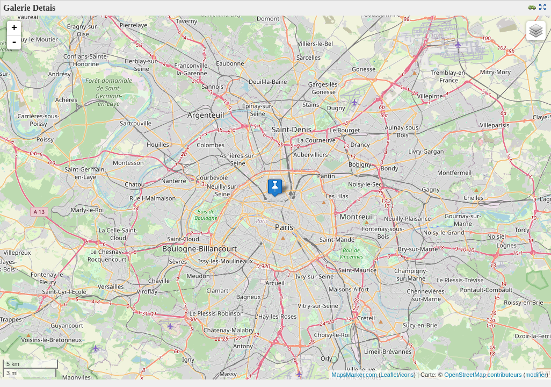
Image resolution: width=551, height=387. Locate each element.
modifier (535, 374)
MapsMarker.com (353, 374)
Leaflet (389, 374)
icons (407, 374)
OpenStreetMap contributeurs (482, 374)
